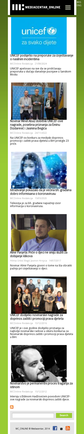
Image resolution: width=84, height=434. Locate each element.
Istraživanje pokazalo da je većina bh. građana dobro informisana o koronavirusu (40, 192)
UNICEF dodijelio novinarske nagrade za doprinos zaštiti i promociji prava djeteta (36, 317)
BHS (79, 2)
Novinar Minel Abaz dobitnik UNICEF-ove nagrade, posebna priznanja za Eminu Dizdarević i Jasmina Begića (36, 125)
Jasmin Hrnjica (39, 260)
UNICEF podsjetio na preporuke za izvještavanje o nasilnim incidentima (41, 58)
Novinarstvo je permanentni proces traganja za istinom (41, 385)
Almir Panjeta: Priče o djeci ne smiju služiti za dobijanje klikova (38, 255)
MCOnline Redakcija (21, 63)
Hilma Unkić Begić (20, 260)
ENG (79, 5)
